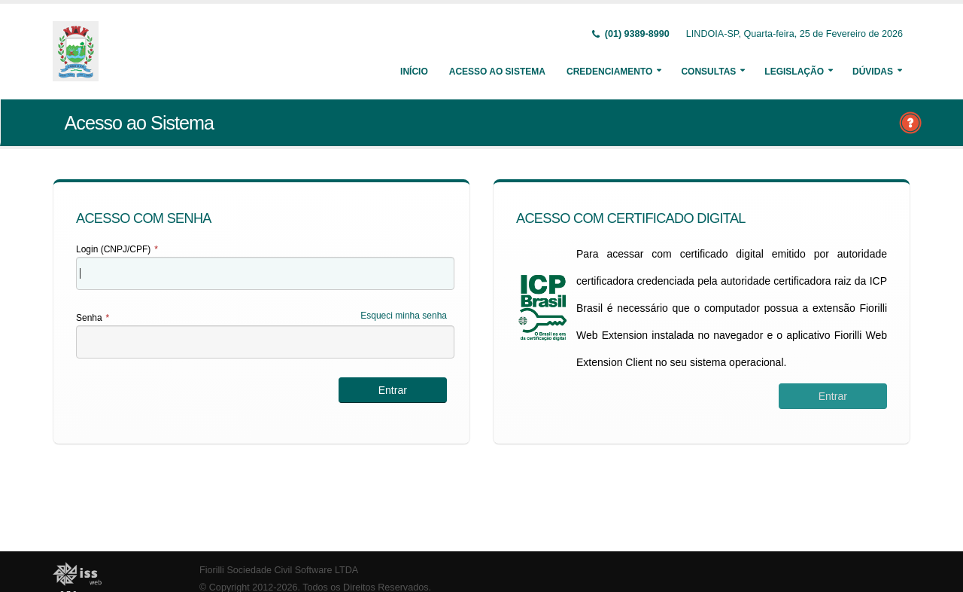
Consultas (708, 71)
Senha (92, 318)
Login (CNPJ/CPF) (117, 249)
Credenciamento (609, 71)
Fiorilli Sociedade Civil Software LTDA (278, 570)
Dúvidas (872, 71)
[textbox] (265, 273)
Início (414, 71)
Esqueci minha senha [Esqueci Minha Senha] (403, 315)
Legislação (794, 71)
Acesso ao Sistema (497, 71)
